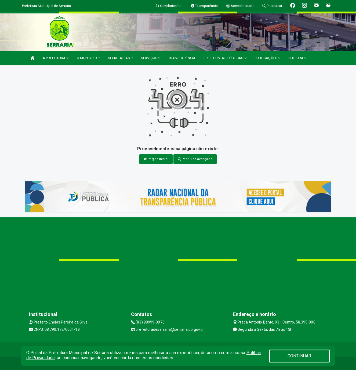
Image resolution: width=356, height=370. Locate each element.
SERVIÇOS (150, 58)
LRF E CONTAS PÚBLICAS (225, 58)
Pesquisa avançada (195, 159)
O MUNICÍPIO (88, 58)
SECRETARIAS (120, 58)
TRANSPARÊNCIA (181, 58)
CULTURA (297, 58)
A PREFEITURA (55, 58)
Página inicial (156, 159)
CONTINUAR (299, 355)
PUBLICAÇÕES (267, 58)
